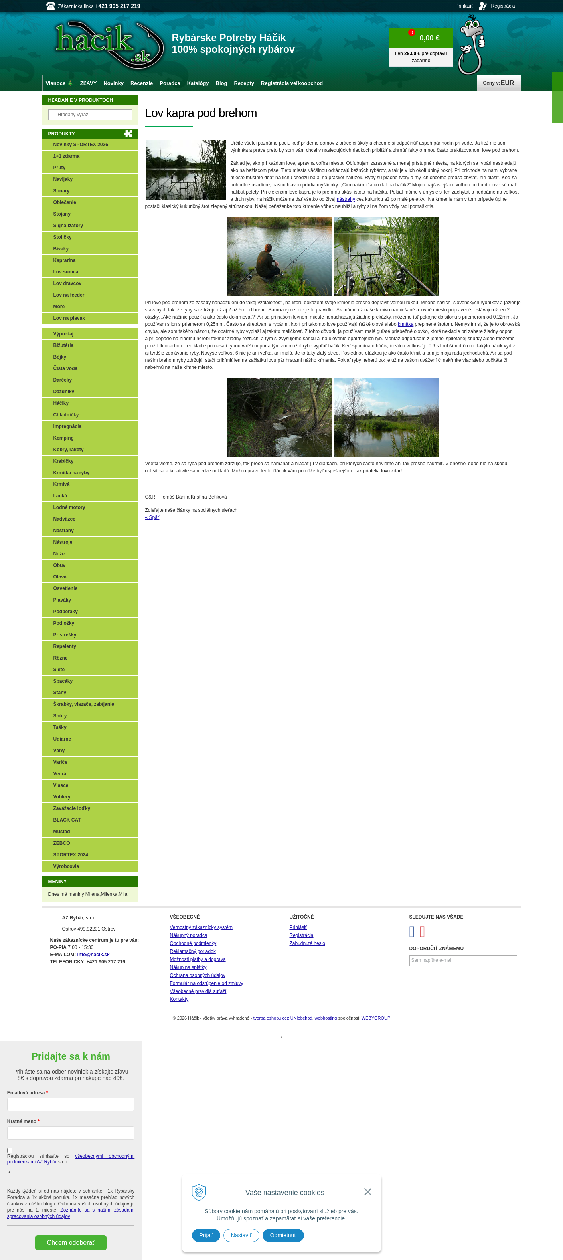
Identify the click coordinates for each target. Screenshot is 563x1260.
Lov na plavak (69, 318)
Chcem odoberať (71, 1242)
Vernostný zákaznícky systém (201, 927)
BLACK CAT (67, 820)
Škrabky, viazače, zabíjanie (84, 704)
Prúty (59, 167)
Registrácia (503, 6)
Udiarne (62, 739)
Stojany (62, 214)
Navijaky (63, 179)
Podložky (64, 623)
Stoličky (62, 237)
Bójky (60, 357)
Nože (59, 554)
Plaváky (62, 600)
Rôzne (60, 658)
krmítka (405, 324)
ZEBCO (61, 843)
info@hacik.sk (93, 954)
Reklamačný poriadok (193, 951)
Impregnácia (67, 426)
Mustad (61, 831)
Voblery (62, 797)
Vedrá (60, 774)
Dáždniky (64, 391)
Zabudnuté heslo (307, 943)
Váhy (59, 750)
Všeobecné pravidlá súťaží (198, 991)
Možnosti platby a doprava (198, 959)
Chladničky (66, 415)
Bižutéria (63, 345)
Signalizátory (68, 225)
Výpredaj (63, 334)
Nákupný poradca (188, 935)
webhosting (326, 1018)
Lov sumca (66, 272)
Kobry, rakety (68, 449)
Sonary (61, 191)
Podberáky (65, 611)
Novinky (113, 83)
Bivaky (61, 249)
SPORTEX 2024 (70, 855)
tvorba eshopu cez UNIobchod (282, 1018)
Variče (60, 762)
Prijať (206, 1235)
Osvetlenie (65, 588)
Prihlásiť (464, 6)
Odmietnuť (283, 1235)
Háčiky (61, 403)
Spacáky (63, 681)
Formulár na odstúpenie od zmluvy (206, 983)
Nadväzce (64, 519)
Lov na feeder (69, 295)
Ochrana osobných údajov (197, 975)
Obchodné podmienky (193, 943)
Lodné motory (69, 507)
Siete (59, 669)
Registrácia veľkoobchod (292, 83)
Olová (60, 577)
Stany (60, 692)
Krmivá (61, 484)
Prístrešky (65, 635)
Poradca (170, 83)
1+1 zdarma (66, 156)
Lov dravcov (67, 283)
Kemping (63, 438)
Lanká (60, 496)
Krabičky (63, 461)
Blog (221, 83)
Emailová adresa (26, 1093)
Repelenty (64, 646)
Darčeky (62, 380)
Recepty (244, 83)
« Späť (152, 517)
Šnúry (60, 716)
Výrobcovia (66, 866)
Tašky (60, 727)
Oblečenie (64, 202)
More (59, 306)
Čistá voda (65, 368)
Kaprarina (64, 260)
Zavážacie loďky (72, 808)
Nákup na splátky (188, 967)
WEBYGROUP (376, 1018)
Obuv (59, 565)
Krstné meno (21, 1121)
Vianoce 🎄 (59, 83)
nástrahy (346, 199)
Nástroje (63, 542)
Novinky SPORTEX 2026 (80, 144)
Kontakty (179, 999)
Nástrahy (63, 530)
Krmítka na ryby (71, 472)
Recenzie (141, 83)
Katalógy (198, 83)
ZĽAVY (88, 83)
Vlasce (61, 785)
